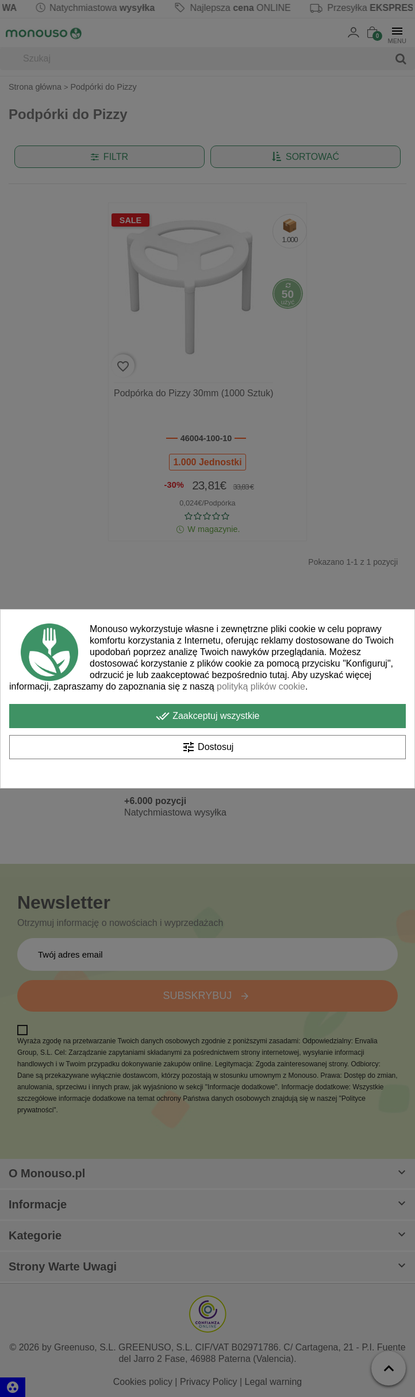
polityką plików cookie (261, 686)
